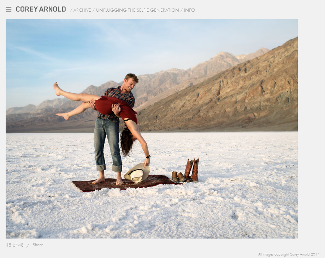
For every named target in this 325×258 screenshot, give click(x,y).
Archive (82, 10)
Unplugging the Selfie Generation (137, 10)
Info (189, 10)
